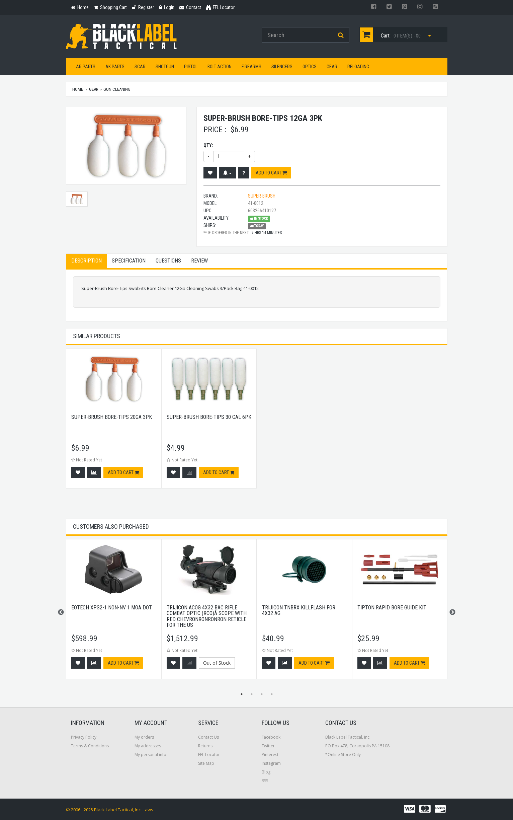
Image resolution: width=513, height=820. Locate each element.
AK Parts (114, 66)
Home (77, 89)
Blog (266, 772)
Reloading (358, 66)
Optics (310, 66)
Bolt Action (219, 66)
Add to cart (271, 172)
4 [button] (271, 694)
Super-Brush (261, 196)
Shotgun (165, 66)
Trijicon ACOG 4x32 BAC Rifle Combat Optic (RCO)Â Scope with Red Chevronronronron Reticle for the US (207, 616)
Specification (129, 260)
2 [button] (251, 694)
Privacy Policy (83, 737)
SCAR (140, 66)
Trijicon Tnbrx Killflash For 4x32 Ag (298, 610)
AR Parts (85, 66)
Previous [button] (61, 612)
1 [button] (241, 694)
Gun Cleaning (117, 89)
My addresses (148, 746)
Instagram (271, 763)
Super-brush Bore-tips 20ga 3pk (111, 417)
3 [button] (261, 694)
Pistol (190, 66)
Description (86, 260)
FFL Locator (209, 754)
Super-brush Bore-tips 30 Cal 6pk (209, 417)
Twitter (268, 746)
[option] (113, 422)
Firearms (251, 66)
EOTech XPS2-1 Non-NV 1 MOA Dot (111, 607)
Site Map (206, 763)
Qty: (208, 145)
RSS (265, 781)
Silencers (281, 66)
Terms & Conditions (90, 746)
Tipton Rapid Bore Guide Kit (391, 607)
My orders (144, 737)
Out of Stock (217, 663)
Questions (168, 260)
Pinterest (270, 754)
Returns (205, 746)
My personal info (150, 754)
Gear (332, 66)
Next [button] (452, 612)
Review (199, 260)
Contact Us (208, 737)
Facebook (271, 737)
